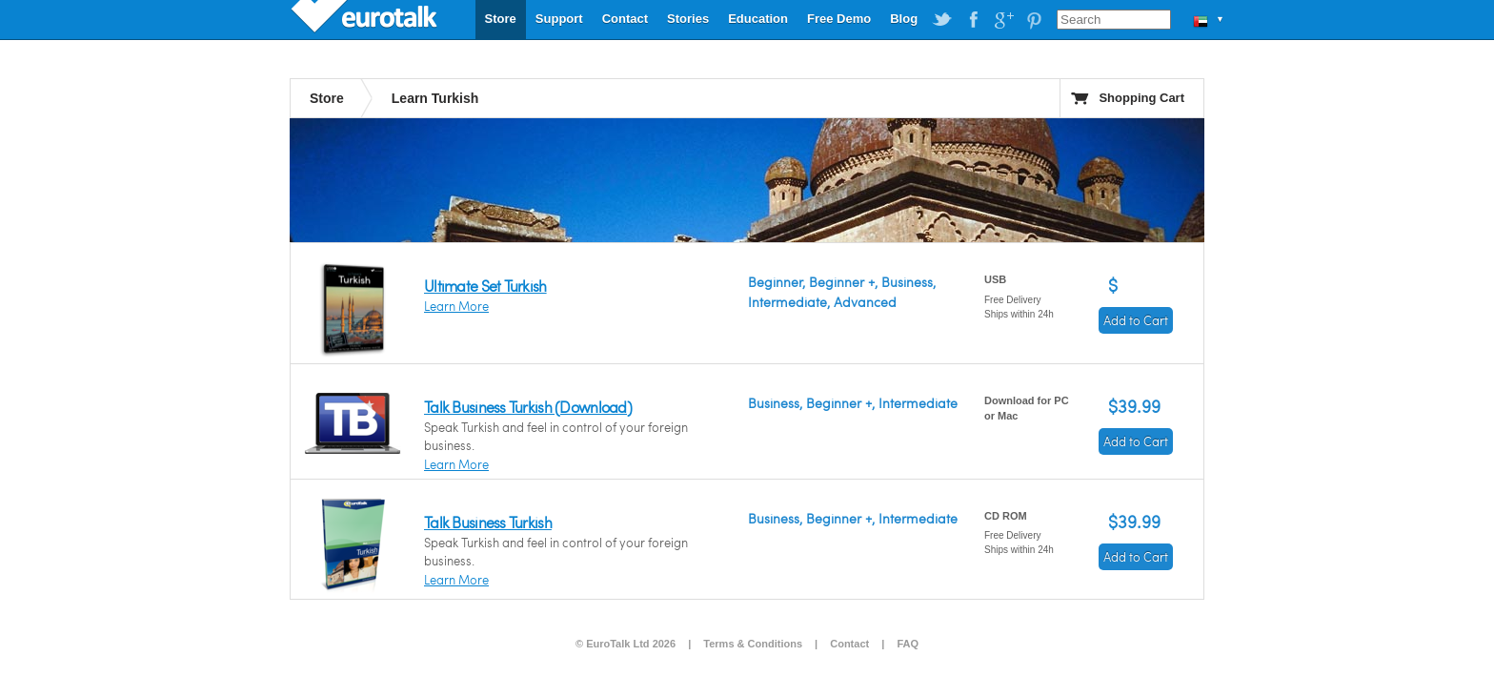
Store (500, 18)
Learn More (456, 306)
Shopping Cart (1141, 98)
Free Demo (839, 18)
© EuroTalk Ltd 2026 (625, 643)
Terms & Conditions (752, 643)
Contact (625, 18)
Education (758, 18)
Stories (688, 18)
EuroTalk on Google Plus (1003, 20)
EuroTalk (366, 19)
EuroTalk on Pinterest (1034, 20)
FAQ (908, 643)
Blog (904, 18)
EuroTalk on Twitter (942, 20)
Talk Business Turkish (488, 522)
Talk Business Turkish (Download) (528, 407)
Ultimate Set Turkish (485, 286)
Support (559, 18)
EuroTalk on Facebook (973, 20)
